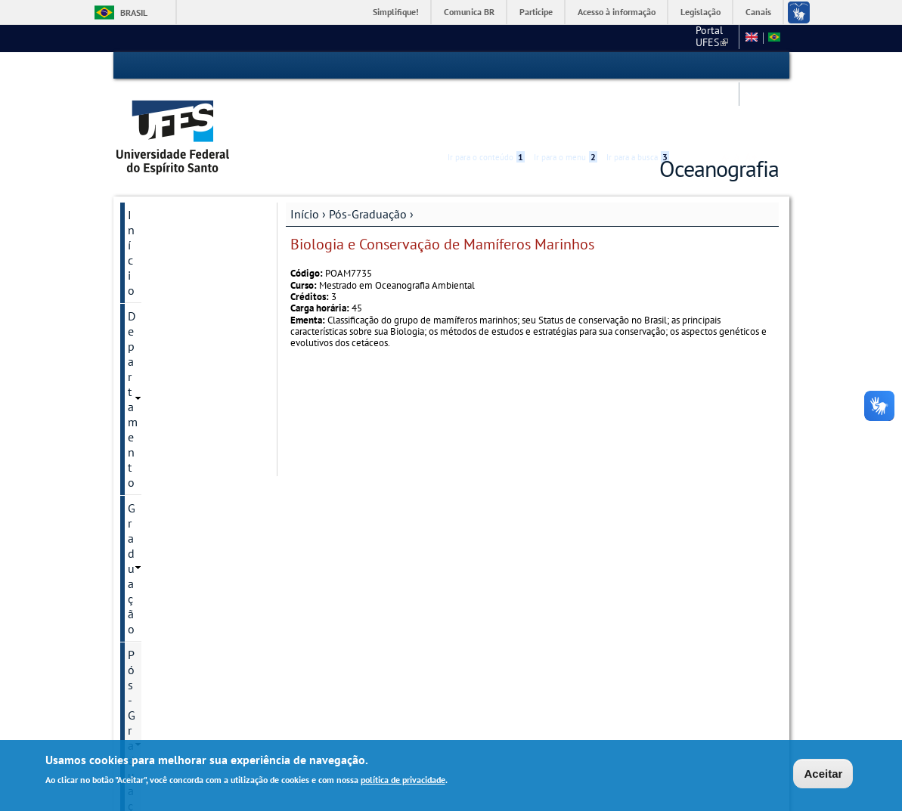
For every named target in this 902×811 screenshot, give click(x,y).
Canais (758, 11)
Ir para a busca (637, 65)
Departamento (164, 182)
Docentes (150, 388)
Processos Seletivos (174, 310)
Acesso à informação (617, 11)
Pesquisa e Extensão (180, 531)
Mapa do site (704, 38)
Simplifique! (396, 11)
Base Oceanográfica (178, 582)
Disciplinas (154, 336)
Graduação (155, 208)
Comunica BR (469, 11)
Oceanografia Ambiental (184, 259)
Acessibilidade (688, 66)
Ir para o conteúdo (486, 65)
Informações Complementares (167, 498)
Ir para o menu (565, 65)
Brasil (133, 12)
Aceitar (823, 773)
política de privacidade (403, 779)
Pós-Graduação (368, 156)
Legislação (700, 11)
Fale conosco (634, 38)
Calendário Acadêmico (185, 608)
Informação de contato (181, 285)
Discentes (151, 413)
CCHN (576, 38)
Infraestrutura (161, 465)
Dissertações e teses (175, 439)
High (706, 66)
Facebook (153, 634)
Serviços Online (168, 557)
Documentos (158, 362)
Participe (536, 11)
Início (304, 156)
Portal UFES (516, 38)
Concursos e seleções (182, 659)
